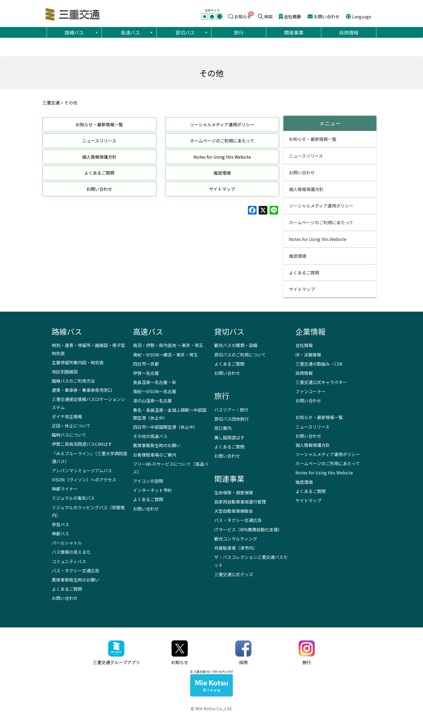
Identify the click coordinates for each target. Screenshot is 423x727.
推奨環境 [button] (222, 172)
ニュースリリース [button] (99, 140)
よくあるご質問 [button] (99, 172)
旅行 (239, 32)
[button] (96, 32)
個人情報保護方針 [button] (99, 157)
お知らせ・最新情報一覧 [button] (99, 124)
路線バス (81, 32)
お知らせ (242, 16)
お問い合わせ (327, 16)
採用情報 (349, 32)
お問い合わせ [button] (99, 189)
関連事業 (293, 32)
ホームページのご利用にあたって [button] (222, 140)
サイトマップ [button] (222, 189)
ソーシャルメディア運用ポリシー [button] (222, 124)
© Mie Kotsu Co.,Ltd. (212, 708)
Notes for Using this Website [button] (222, 157)
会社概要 (292, 16)
